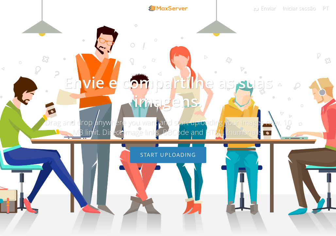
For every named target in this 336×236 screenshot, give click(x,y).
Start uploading (168, 154)
